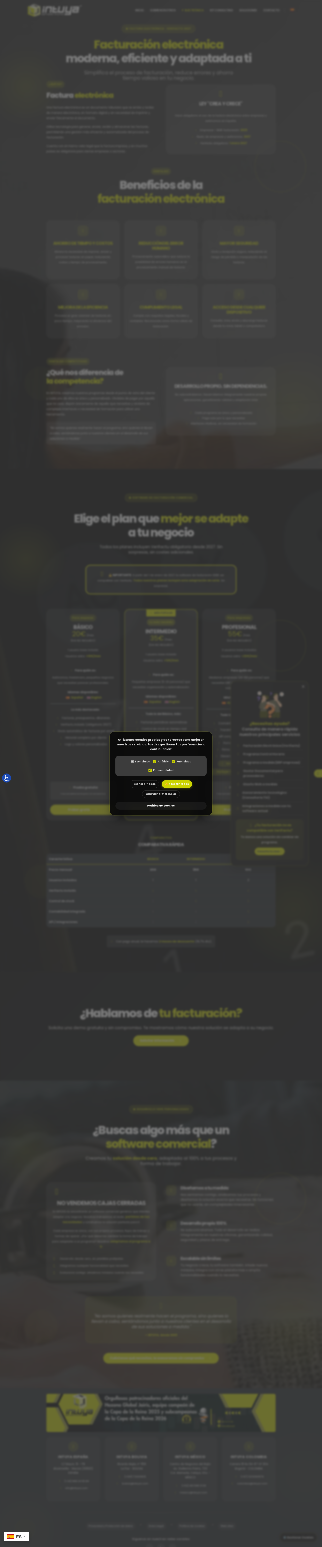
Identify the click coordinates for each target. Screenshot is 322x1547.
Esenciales (138, 761)
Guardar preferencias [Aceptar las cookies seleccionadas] (161, 796)
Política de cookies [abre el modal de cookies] (161, 807)
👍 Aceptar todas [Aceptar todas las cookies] (178, 784)
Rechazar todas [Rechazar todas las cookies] (143, 784)
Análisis (161, 761)
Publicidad (183, 761)
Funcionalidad (161, 770)
